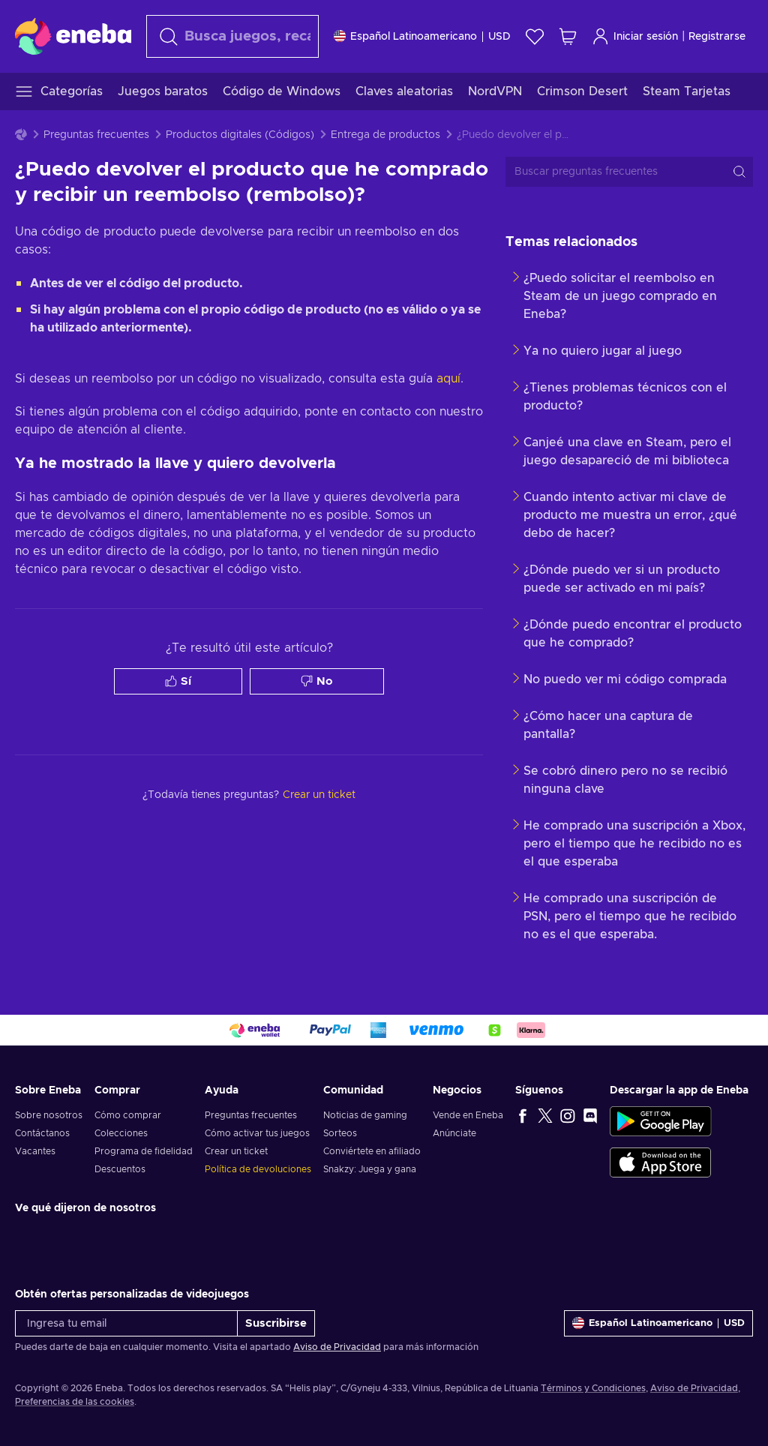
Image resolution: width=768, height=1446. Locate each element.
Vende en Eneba (468, 1115)
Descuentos (120, 1169)
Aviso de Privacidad (337, 1347)
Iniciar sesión (635, 36)
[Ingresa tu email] (126, 1323)
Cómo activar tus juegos (257, 1133)
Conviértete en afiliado (372, 1151)
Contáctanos (42, 1133)
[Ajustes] (422, 36)
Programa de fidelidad (143, 1151)
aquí (448, 379)
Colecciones (121, 1133)
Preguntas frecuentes (96, 135)
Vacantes (35, 1151)
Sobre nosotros (48, 1115)
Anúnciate (454, 1133)
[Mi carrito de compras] (567, 36)
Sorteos (340, 1133)
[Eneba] (73, 36)
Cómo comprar (127, 1115)
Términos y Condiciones (593, 1388)
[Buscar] (232, 36)
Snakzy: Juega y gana (369, 1169)
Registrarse (717, 37)
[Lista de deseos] (534, 36)
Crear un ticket (236, 1151)
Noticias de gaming (365, 1115)
